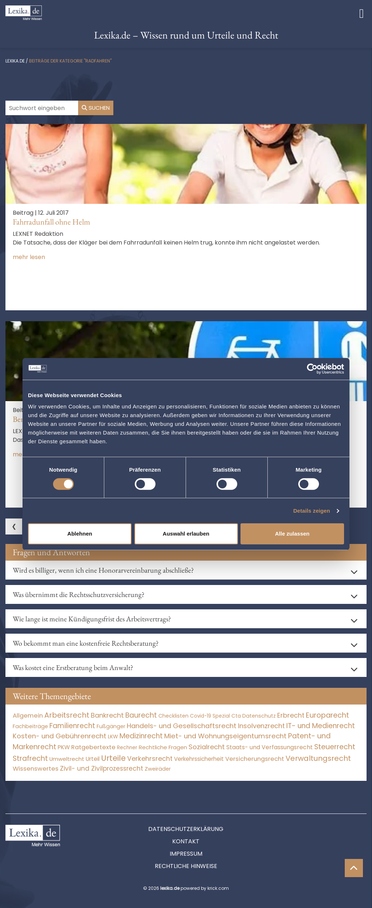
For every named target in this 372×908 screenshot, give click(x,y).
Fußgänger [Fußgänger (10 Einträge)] (111, 726)
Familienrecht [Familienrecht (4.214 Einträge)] (72, 726)
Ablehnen (79, 533)
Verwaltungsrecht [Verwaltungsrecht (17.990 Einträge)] (318, 758)
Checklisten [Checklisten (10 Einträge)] (173, 715)
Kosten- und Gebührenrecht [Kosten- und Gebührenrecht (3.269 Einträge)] (59, 735)
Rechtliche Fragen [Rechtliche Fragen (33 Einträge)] (163, 747)
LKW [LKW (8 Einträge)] (113, 736)
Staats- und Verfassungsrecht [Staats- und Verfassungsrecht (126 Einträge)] (269, 747)
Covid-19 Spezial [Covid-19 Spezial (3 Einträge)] (210, 716)
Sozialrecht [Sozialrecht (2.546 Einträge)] (207, 746)
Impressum (186, 854)
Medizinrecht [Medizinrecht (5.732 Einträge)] (141, 736)
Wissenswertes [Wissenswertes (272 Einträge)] (35, 768)
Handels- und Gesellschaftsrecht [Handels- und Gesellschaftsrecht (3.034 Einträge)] (181, 725)
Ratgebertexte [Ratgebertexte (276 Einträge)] (93, 747)
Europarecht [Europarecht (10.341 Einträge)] (327, 715)
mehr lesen (29, 257)
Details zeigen (311, 511)
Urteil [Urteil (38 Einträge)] (93, 759)
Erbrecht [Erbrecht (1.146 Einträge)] (290, 715)
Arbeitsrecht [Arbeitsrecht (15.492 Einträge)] (66, 715)
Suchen (96, 108)
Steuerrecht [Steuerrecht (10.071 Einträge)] (334, 747)
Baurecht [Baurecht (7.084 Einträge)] (141, 715)
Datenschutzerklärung (185, 829)
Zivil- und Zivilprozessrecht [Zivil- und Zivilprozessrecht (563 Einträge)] (101, 768)
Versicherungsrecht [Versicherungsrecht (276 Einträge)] (254, 759)
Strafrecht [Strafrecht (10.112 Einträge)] (30, 758)
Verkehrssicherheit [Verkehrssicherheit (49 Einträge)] (199, 759)
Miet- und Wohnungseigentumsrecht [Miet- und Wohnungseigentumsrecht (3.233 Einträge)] (225, 735)
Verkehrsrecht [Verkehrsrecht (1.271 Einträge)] (150, 758)
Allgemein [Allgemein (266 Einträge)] (28, 715)
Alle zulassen (292, 533)
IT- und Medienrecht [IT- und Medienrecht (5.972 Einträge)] (320, 726)
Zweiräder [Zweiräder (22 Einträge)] (158, 768)
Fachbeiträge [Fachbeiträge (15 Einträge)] (30, 726)
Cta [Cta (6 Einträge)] (236, 716)
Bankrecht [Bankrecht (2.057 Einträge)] (107, 715)
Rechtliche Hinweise (186, 866)
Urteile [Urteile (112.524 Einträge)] (113, 758)
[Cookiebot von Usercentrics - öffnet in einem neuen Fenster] (312, 368)
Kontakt (185, 841)
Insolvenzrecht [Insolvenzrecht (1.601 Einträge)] (261, 725)
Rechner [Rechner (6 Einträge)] (127, 747)
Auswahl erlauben (186, 533)
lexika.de (15, 61)
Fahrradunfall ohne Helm (51, 222)
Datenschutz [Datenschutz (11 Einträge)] (259, 715)
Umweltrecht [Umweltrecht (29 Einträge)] (66, 759)
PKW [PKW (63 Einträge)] (64, 747)
